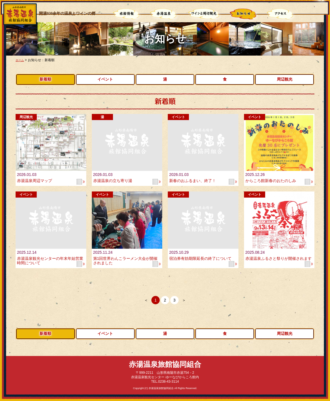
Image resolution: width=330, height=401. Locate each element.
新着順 (45, 79)
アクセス (280, 14)
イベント (105, 79)
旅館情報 (127, 14)
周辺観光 (285, 79)
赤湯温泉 (164, 14)
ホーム (21, 60)
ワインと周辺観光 (204, 14)
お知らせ (243, 14)
